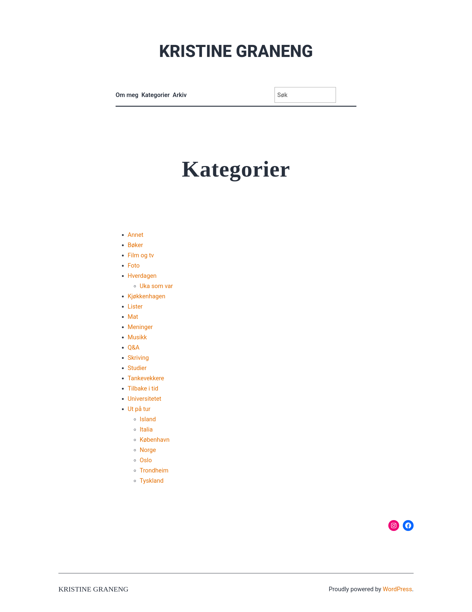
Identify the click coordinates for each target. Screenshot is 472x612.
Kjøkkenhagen (146, 296)
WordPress (397, 589)
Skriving (138, 357)
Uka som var (156, 286)
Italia (146, 429)
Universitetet (144, 398)
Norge (148, 450)
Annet (135, 234)
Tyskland (151, 480)
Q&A (133, 347)
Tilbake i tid (143, 388)
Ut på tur (139, 409)
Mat (133, 316)
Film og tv (141, 255)
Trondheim (154, 470)
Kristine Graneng (236, 51)
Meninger (140, 327)
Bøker (135, 245)
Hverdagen (142, 275)
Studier (137, 368)
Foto (134, 265)
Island (148, 419)
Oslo (146, 460)
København (154, 439)
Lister (135, 306)
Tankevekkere (146, 378)
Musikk (137, 337)
